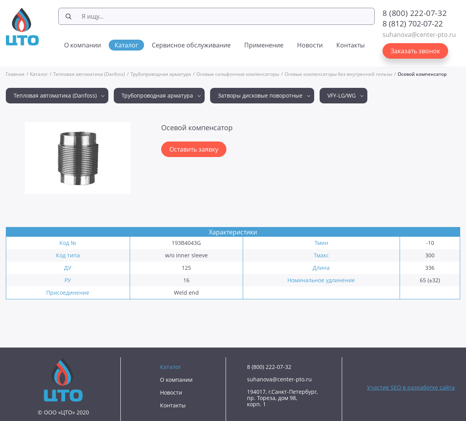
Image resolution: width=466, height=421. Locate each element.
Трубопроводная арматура (160, 74)
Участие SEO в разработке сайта (411, 387)
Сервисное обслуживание (191, 45)
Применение (263, 45)
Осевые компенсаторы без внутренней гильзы (338, 74)
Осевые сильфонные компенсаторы (237, 74)
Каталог (126, 45)
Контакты (350, 45)
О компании (82, 45)
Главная (15, 74)
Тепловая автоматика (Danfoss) (89, 74)
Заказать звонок (415, 51)
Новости (310, 45)
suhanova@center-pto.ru (419, 34)
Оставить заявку (193, 149)
